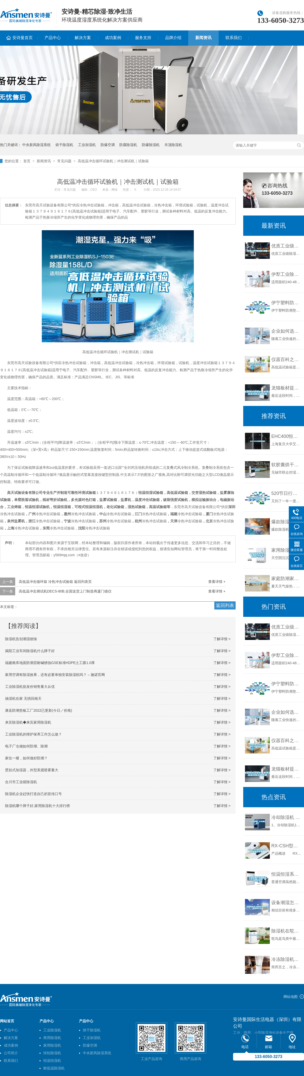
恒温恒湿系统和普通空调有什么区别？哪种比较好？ (286, 874)
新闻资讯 (203, 37)
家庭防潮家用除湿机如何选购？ (286, 578)
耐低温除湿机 (54, 1068)
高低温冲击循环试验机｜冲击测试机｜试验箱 (113, 161)
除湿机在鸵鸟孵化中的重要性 (286, 931)
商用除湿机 (52, 1038)
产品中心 (53, 37)
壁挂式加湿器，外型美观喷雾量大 (31, 770)
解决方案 (83, 37)
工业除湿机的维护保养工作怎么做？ (33, 734)
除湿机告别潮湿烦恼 (21, 639)
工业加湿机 (87, 145)
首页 (26, 161)
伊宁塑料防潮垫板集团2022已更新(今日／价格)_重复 (286, 302)
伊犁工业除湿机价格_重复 (286, 274)
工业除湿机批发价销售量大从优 (30, 687)
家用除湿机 (52, 1045)
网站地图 (290, 997)
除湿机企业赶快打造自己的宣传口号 (33, 794)
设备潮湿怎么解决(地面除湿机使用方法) (286, 902)
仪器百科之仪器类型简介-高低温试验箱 (286, 359)
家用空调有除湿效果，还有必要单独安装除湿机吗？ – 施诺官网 (55, 675)
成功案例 (113, 37)
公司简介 (11, 1053)
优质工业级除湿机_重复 (286, 245)
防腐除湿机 (128, 145)
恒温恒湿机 (52, 1061)
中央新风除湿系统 (36, 145)
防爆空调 (108, 145)
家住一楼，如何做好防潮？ (26, 758)
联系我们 (233, 37)
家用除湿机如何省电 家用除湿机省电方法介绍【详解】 (286, 550)
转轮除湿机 (52, 1053)
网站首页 (7, 1021)
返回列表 (225, 605)
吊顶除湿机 (173, 145)
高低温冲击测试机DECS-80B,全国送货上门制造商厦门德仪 (65, 591)
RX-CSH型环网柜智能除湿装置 (286, 845)
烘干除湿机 (64, 145)
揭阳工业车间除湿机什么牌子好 (30, 651)
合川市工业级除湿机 (21, 782)
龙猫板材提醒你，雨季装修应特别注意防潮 (286, 387)
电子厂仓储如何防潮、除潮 (26, 746)
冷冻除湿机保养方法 (286, 959)
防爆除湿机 (151, 145)
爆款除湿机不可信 (286, 521)
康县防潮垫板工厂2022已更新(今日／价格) (38, 710)
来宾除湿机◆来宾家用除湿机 (28, 722)
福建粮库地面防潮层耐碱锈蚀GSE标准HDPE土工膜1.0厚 (50, 663)
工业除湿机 (52, 1030)
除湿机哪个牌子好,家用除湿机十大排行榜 (37, 806)
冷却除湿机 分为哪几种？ (286, 817)
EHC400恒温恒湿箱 (286, 436)
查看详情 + (216, 582)
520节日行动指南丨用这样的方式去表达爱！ (286, 493)
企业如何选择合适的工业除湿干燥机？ (286, 331)
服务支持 (143, 37)
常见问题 (64, 161)
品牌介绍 (173, 37)
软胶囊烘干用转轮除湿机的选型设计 (286, 464)
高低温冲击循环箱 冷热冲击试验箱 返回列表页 (55, 582)
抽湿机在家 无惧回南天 (23, 698)
